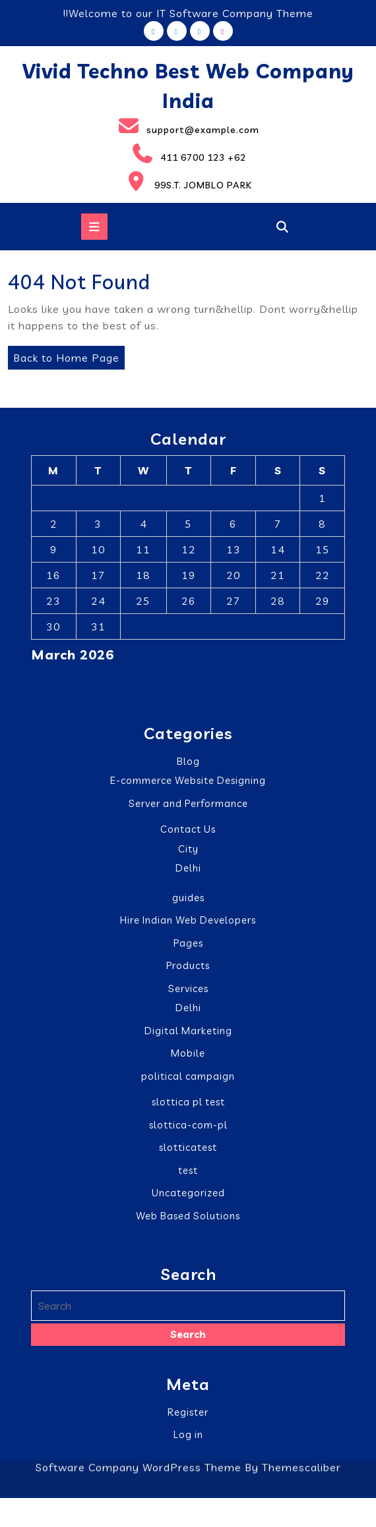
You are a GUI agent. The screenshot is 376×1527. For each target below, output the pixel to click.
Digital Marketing (188, 1031)
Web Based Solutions (188, 1216)
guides (188, 898)
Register (188, 1412)
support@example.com (133, 126)
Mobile (188, 1054)
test (188, 1171)
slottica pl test (188, 1103)
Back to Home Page (63, 355)
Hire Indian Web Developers (188, 921)
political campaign (188, 1076)
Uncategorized (188, 1194)
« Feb (182, 679)
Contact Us (188, 830)
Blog (188, 762)
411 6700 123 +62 (127, 153)
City (188, 849)
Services (188, 989)
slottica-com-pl (188, 1125)
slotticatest (188, 1148)
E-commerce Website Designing (188, 781)
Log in (188, 1435)
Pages (188, 943)
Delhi (188, 869)
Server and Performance (188, 804)
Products (188, 966)
